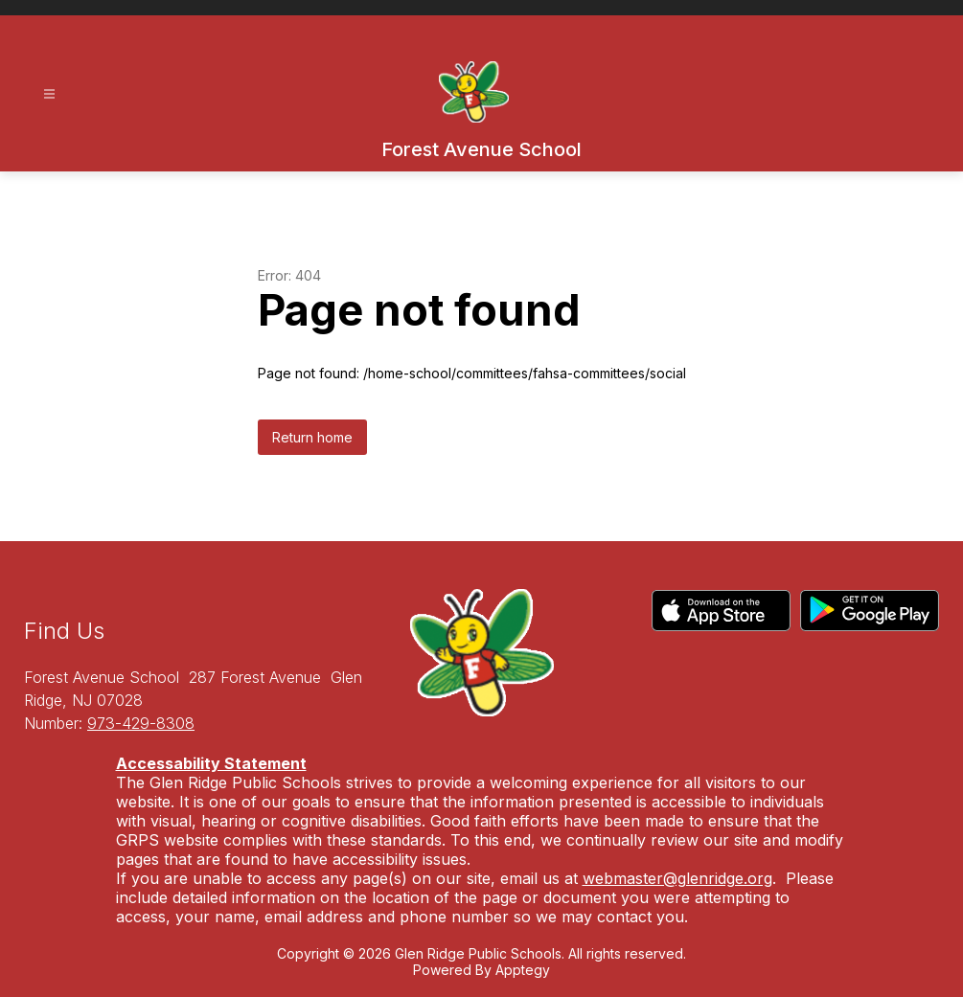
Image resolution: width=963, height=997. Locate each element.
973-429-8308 (141, 723)
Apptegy (522, 970)
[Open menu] (49, 94)
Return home (312, 437)
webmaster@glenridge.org (677, 878)
